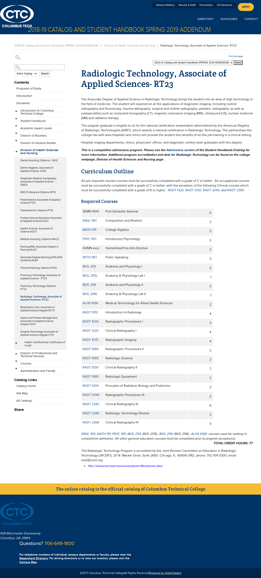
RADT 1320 (176, 190)
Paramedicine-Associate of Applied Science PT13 (40, 201)
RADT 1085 (90, 377)
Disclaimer (23, 103)
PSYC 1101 (89, 239)
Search (45, 73)
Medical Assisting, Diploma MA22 (39, 239)
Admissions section (180, 150)
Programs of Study (28, 88)
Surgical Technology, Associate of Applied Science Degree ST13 (39, 333)
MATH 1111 (89, 230)
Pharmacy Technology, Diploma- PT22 (38, 287)
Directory (205, 19)
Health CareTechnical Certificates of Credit (44, 344)
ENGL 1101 (89, 221)
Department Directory (33, 558)
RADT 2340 (211, 190)
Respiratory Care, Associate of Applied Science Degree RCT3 (37, 309)
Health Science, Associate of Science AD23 (36, 230)
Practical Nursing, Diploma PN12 (38, 268)
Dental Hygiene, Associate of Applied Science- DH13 (36, 169)
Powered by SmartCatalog (165, 573)
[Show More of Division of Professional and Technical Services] (16, 355)
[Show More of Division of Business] (16, 135)
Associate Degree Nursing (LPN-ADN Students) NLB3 (41, 259)
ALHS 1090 (90, 303)
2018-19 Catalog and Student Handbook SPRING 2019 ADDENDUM (56, 45)
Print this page (236, 56)
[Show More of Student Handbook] (16, 120)
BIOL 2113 (89, 267)
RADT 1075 (90, 340)
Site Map (22, 393)
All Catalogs (24, 400)
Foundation (206, 5)
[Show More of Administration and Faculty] (16, 370)
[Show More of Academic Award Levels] (16, 127)
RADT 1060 (91, 349)
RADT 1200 (91, 386)
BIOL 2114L (90, 294)
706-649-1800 (59, 543)
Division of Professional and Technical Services (38, 354)
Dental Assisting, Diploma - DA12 (39, 160)
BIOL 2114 (89, 285)
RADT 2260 (91, 413)
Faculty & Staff (187, 5)
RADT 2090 (91, 395)
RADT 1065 (90, 358)
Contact (251, 19)
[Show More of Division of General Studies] (16, 142)
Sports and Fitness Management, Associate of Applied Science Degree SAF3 (39, 321)
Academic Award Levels (36, 128)
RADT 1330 (193, 190)
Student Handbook (33, 121)
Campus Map (28, 562)
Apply (246, 7)
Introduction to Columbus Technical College (37, 112)
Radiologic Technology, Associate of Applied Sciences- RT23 (41, 298)
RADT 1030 (91, 322)
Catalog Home (26, 386)
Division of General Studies (38, 143)
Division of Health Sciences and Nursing (129, 45)
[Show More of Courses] (16, 362)
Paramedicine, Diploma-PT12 (36, 210)
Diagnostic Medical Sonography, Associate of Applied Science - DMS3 (38, 181)
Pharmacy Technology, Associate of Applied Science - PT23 (40, 277)
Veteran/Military (165, 5)
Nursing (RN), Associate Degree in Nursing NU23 (39, 248)
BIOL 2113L (90, 276)
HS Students (224, 5)
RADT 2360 (235, 190)
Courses (25, 363)
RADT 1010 (90, 312)
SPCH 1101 (90, 257)
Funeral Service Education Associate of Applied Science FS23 (41, 219)
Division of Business (33, 135)
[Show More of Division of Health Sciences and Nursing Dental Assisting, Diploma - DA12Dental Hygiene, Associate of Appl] (16, 152)
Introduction (24, 96)
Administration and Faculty (37, 371)
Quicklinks (229, 19)
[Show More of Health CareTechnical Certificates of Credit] (16, 344)
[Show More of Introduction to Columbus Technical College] (16, 113)
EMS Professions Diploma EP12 (38, 192)
